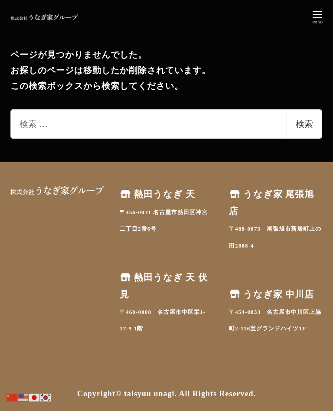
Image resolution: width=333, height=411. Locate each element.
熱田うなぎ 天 (157, 194)
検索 (304, 124)
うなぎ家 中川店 (271, 294)
